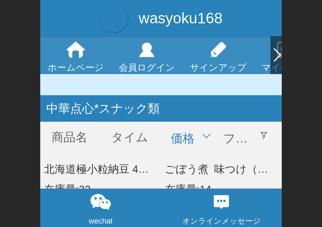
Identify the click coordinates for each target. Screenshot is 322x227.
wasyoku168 (181, 18)
